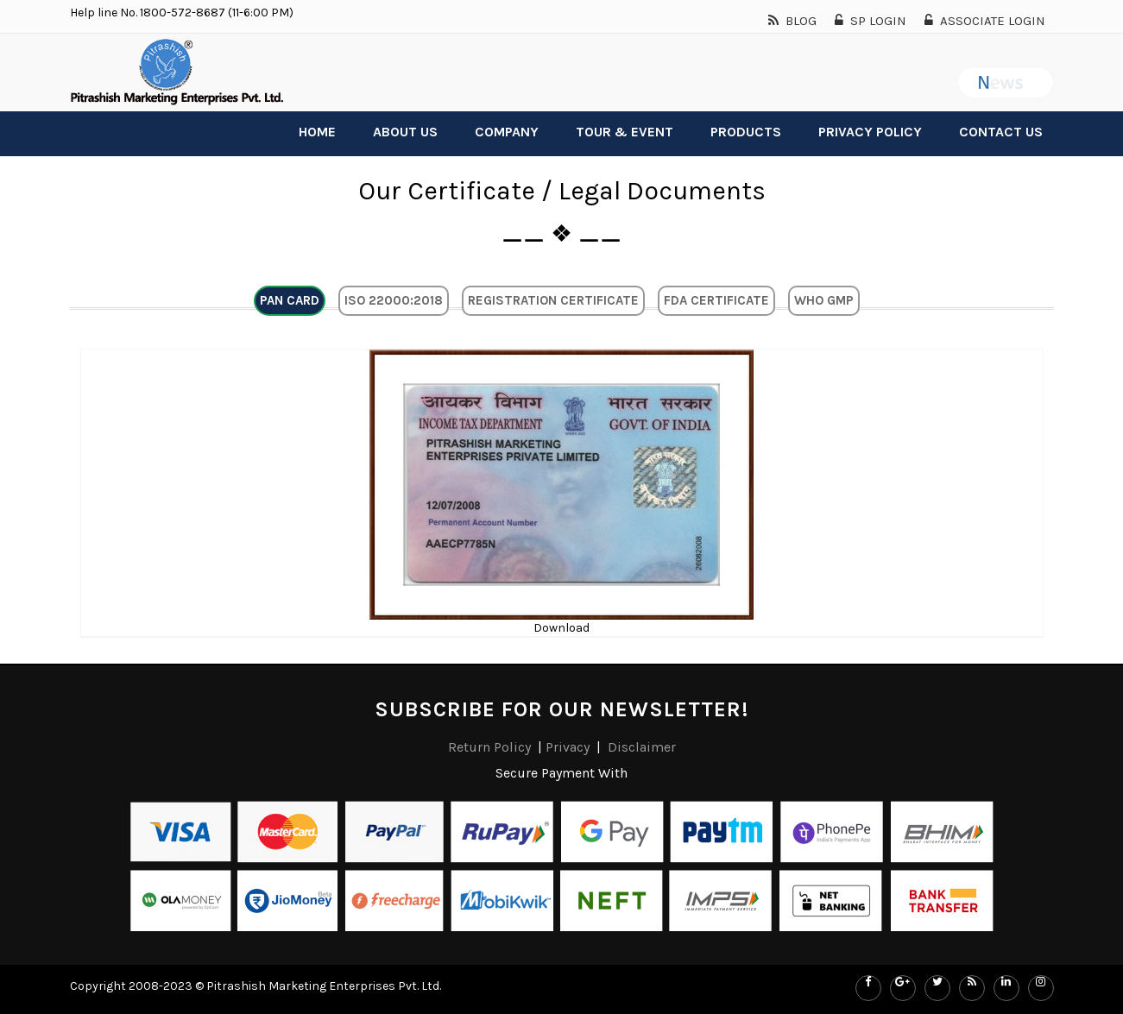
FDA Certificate (716, 300)
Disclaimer (642, 747)
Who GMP (824, 300)
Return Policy (491, 747)
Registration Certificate (553, 300)
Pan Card (289, 300)
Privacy (568, 747)
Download (561, 627)
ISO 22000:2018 (393, 300)
